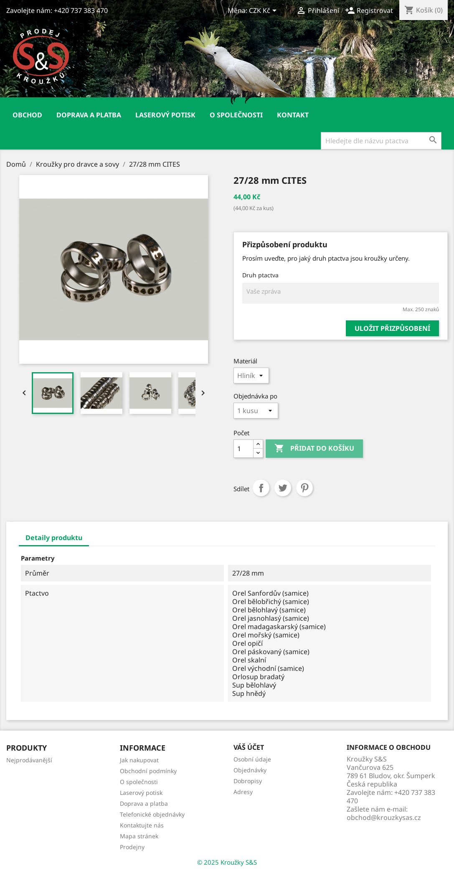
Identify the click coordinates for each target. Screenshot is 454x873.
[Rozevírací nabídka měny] (264, 11)
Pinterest (304, 488)
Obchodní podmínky (148, 771)
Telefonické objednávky (152, 814)
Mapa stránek (139, 836)
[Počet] (243, 448)
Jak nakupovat (139, 760)
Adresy (243, 792)
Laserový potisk (165, 114)
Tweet (282, 488)
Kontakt (293, 114)
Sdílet (261, 488)
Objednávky (249, 770)
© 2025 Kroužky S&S (227, 862)
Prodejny (132, 847)
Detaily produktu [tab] (53, 537)
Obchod (27, 114)
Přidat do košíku (314, 448)
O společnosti (236, 114)
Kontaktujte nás (142, 825)
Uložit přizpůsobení (392, 328)
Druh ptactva (260, 275)
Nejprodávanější (29, 760)
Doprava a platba (88, 114)
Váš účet (248, 747)
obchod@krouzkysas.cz (384, 817)
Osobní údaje (252, 759)
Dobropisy (247, 781)
